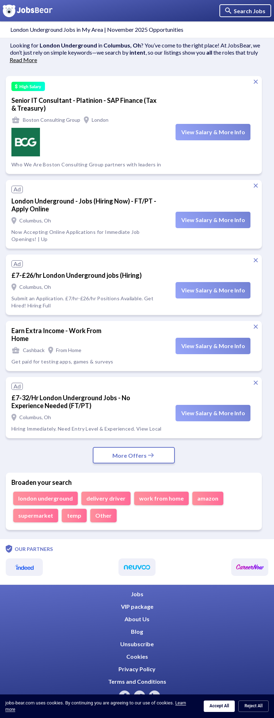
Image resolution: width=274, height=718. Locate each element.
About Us (137, 619)
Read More (23, 60)
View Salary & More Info (213, 132)
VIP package (137, 606)
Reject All (253, 705)
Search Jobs (245, 10)
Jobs (137, 594)
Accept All (219, 705)
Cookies (137, 656)
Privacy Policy (137, 669)
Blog (137, 631)
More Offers (133, 455)
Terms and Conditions (137, 681)
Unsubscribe (137, 644)
